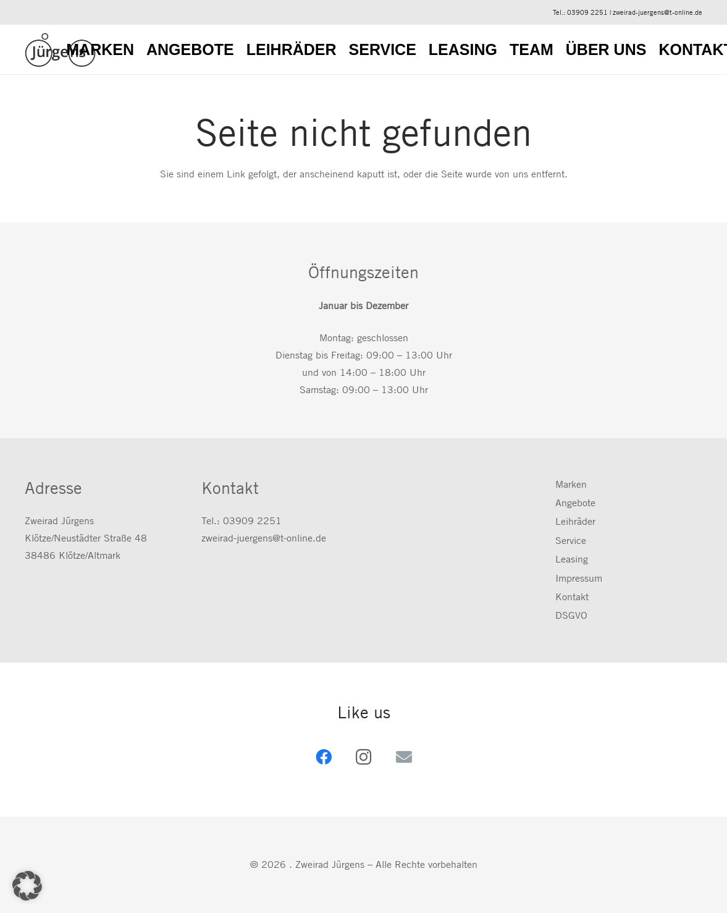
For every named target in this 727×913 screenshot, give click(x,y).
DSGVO (571, 615)
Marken (571, 484)
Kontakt (572, 597)
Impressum (578, 578)
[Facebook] (323, 757)
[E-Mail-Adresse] (404, 757)
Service (570, 540)
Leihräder (575, 521)
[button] (27, 886)
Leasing (571, 559)
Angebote (575, 503)
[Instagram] (363, 757)
